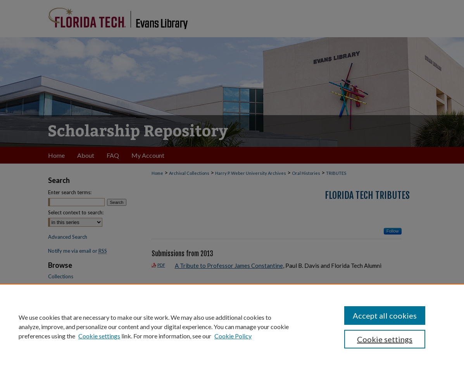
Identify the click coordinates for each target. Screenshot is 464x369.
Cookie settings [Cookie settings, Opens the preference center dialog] (384, 339)
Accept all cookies (385, 315)
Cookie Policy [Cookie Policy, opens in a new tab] (233, 336)
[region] (232, 326)
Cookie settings (99, 336)
